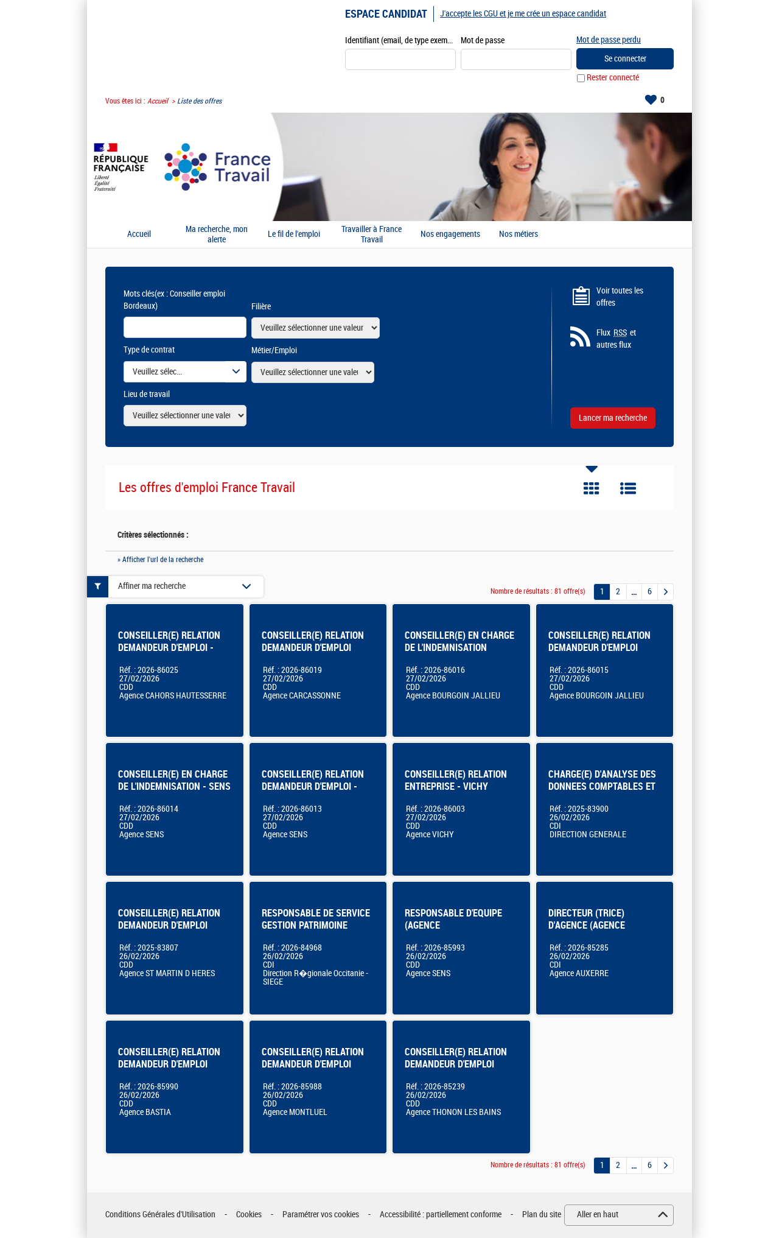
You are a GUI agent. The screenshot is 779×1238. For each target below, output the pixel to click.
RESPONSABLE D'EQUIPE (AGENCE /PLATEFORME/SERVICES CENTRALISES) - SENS (454, 931)
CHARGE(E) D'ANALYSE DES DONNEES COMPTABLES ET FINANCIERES (602, 786)
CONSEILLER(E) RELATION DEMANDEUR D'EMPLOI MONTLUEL (313, 1064)
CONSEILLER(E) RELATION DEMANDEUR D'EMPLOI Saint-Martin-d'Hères (169, 925)
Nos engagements (450, 235)
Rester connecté (613, 78)
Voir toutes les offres (619, 297)
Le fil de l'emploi (294, 235)
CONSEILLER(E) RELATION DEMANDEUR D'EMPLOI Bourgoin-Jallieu (599, 648)
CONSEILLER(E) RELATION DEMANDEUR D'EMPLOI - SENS (313, 786)
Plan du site (541, 1215)
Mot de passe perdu (608, 40)
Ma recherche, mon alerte (217, 235)
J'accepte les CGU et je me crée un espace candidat (523, 14)
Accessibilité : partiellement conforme (440, 1215)
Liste (628, 489)
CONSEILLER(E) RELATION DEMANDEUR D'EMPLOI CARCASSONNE (313, 648)
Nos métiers (518, 235)
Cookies (249, 1215)
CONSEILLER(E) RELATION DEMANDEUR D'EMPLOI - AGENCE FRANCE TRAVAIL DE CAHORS (169, 654)
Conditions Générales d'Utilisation (160, 1215)
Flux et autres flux (616, 339)
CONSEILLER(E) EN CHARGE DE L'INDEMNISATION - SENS (174, 780)
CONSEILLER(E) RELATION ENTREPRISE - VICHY (456, 780)
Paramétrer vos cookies (320, 1215)
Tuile (591, 489)
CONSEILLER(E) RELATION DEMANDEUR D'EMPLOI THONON (456, 1064)
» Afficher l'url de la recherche (160, 559)
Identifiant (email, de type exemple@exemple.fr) (400, 40)
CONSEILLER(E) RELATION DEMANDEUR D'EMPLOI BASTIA (169, 1064)
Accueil (157, 101)
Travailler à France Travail (371, 235)
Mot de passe (483, 40)
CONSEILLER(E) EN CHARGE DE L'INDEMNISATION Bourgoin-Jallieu (459, 648)
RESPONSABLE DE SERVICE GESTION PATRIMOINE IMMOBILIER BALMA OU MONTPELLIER (316, 931)
